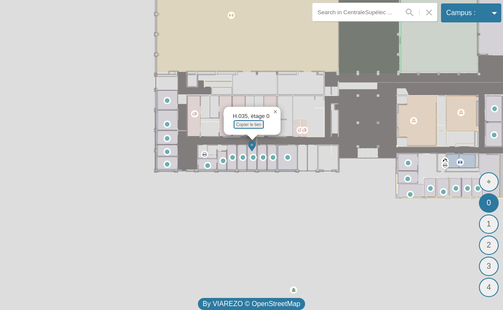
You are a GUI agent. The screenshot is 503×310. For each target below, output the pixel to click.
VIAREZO (228, 303)
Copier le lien (248, 124)
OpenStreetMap (276, 303)
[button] (252, 146)
